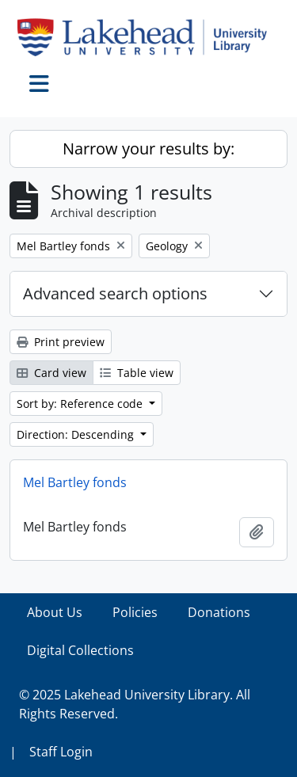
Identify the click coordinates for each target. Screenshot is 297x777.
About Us (54, 612)
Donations (219, 612)
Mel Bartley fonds (75, 482)
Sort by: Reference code (81, 403)
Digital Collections (80, 650)
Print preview (61, 341)
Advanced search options (115, 293)
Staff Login (61, 751)
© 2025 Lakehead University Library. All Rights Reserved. (134, 704)
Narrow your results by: (148, 148)
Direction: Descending (77, 434)
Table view (136, 372)
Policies (135, 612)
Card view (51, 372)
